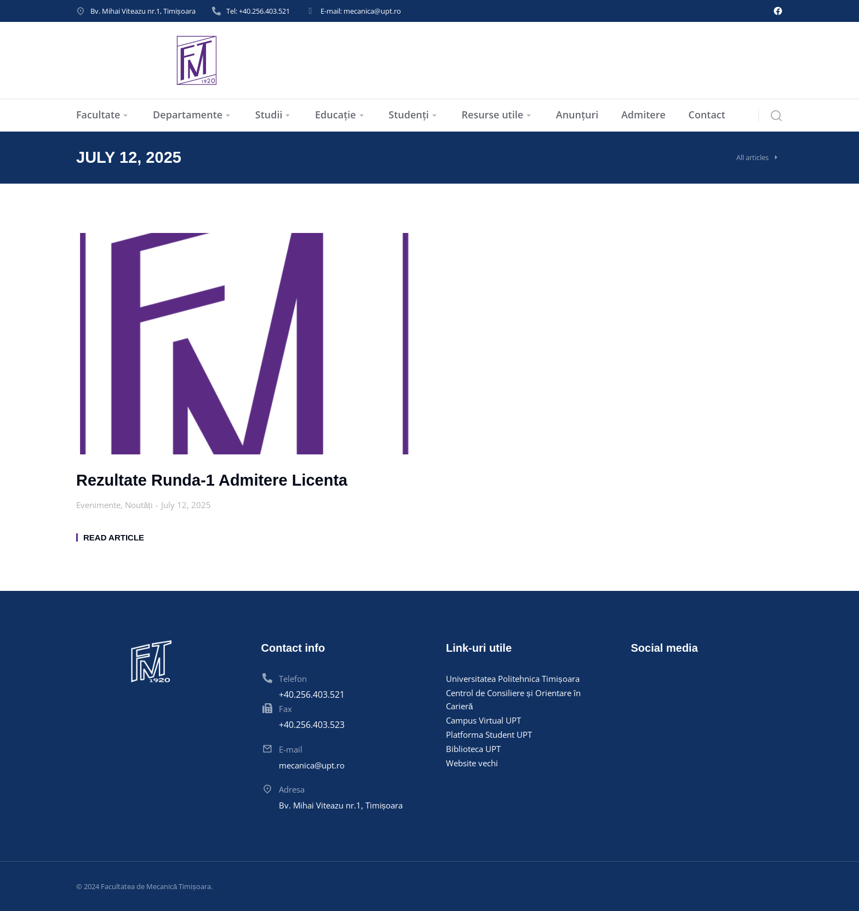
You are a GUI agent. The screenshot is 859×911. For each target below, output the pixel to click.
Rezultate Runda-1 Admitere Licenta (211, 480)
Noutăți (139, 504)
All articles (752, 157)
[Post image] (244, 344)
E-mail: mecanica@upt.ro (360, 11)
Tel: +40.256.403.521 (258, 11)
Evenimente (98, 504)
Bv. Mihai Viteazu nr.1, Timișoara (143, 11)
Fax (285, 708)
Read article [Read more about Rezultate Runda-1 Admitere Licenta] (113, 537)
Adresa (292, 789)
